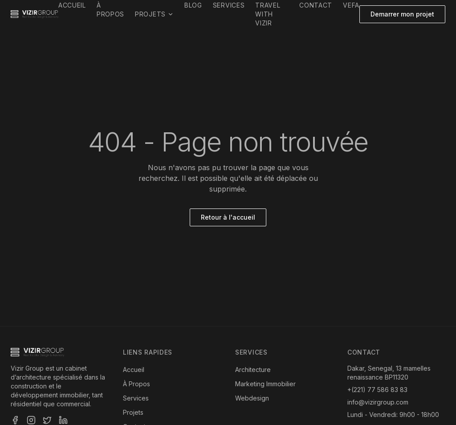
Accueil (72, 5)
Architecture (253, 369)
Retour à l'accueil (228, 217)
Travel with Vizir (267, 14)
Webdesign (252, 398)
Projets (154, 14)
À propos (110, 9)
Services (229, 5)
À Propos (136, 384)
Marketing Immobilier (265, 384)
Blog (193, 5)
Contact (315, 5)
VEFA (351, 5)
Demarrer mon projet (402, 14)
